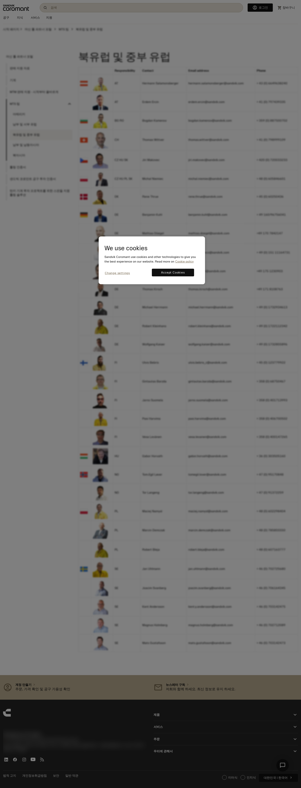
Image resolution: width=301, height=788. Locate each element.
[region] (152, 260)
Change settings (117, 273)
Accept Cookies (173, 272)
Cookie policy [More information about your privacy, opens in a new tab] (184, 261)
